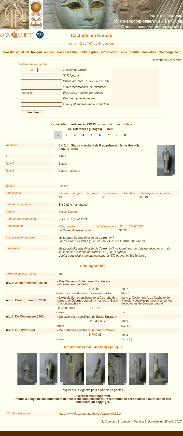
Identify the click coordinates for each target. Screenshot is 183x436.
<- (60, 126)
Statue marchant (69, 172)
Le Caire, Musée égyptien (75, 232)
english (49, 52)
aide (124, 52)
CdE (91, 323)
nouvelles (149, 52)
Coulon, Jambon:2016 (30, 302)
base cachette (67, 52)
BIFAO (93, 336)
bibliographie (89, 52)
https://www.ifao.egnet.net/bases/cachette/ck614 (90, 415)
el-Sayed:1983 (25, 332)
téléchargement (170, 52)
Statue (62, 165)
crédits (134, 52)
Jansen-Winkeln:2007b (31, 284)
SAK (92, 290)
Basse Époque (68, 213)
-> (105, 126)
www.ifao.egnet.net (15, 52)
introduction (109, 52)
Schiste (63, 188)
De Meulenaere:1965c (30, 318)
